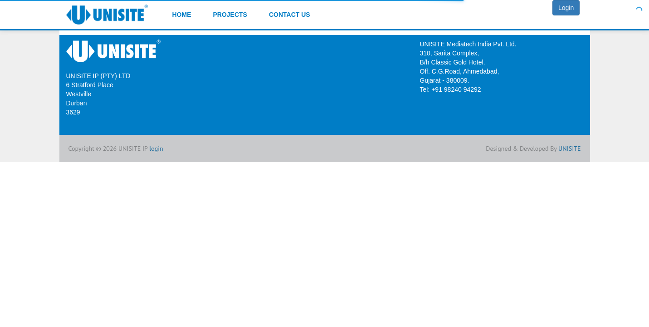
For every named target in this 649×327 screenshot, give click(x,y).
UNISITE (569, 148)
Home (181, 14)
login (156, 148)
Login (566, 7)
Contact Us (289, 14)
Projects (230, 14)
